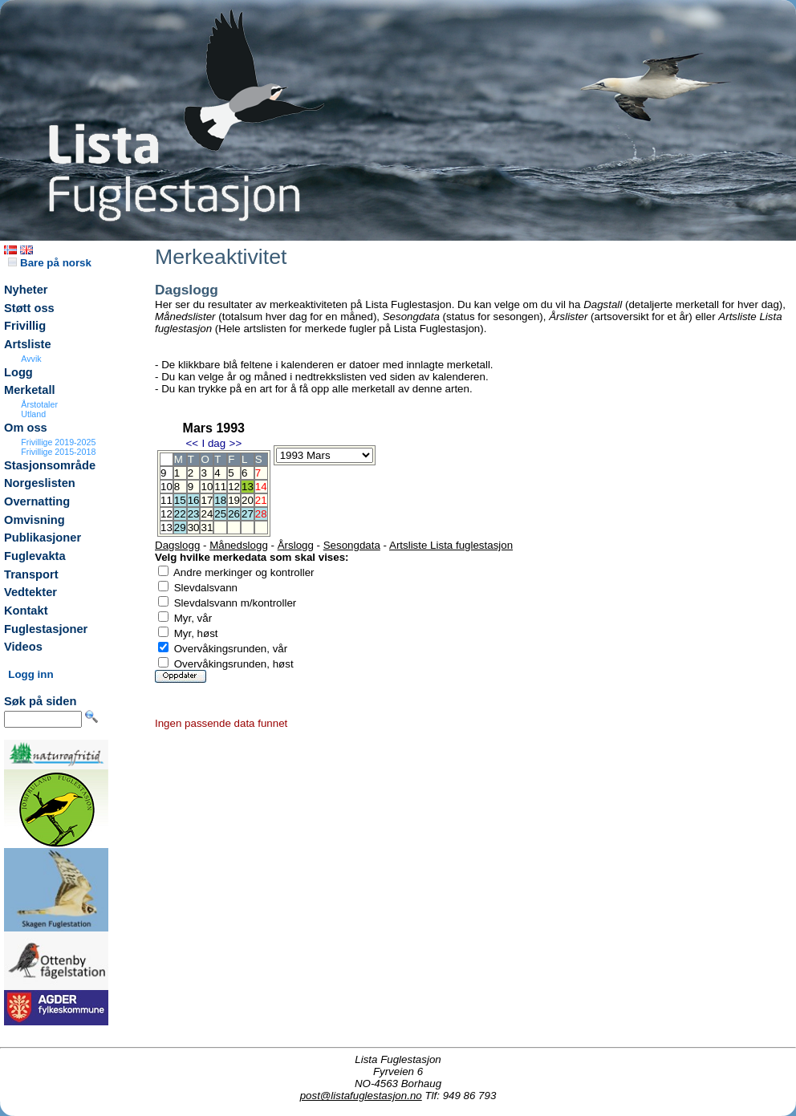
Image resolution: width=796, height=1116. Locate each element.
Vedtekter (30, 592)
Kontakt (26, 610)
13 (248, 487)
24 (207, 514)
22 (180, 514)
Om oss (25, 427)
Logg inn (30, 674)
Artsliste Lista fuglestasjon (451, 545)
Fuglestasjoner (45, 629)
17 (207, 500)
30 (194, 527)
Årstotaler (39, 404)
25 (220, 514)
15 (180, 500)
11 (220, 487)
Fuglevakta (35, 556)
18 (220, 500)
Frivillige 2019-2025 (58, 442)
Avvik (31, 358)
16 (194, 500)
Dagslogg (177, 545)
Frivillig (25, 325)
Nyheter (26, 289)
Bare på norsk (49, 263)
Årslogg (296, 545)
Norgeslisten (39, 483)
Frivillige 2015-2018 (58, 452)
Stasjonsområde (49, 465)
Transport (31, 574)
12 (234, 487)
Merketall (29, 389)
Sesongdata (351, 545)
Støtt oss (29, 308)
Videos (23, 646)
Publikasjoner (42, 537)
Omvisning (34, 519)
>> (235, 443)
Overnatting (37, 501)
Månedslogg (238, 545)
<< (191, 443)
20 (248, 500)
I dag (213, 443)
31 (207, 527)
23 (194, 514)
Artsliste (27, 344)
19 (234, 500)
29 (180, 527)
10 (207, 487)
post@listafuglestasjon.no (361, 1096)
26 (234, 514)
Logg (18, 372)
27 (248, 514)
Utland (33, 414)
